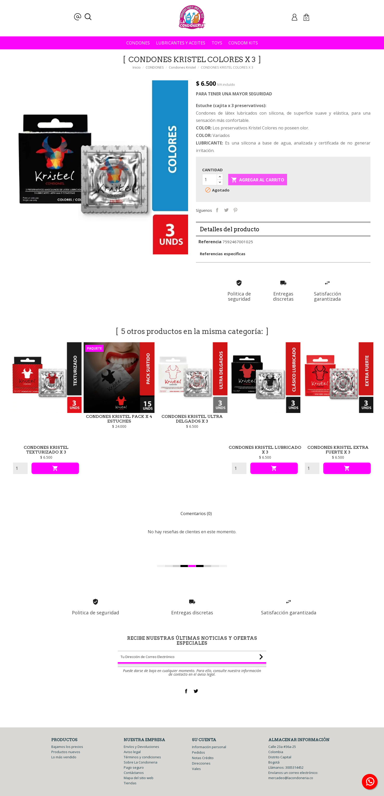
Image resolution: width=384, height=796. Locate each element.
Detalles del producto (229, 237)
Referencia (210, 249)
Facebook (186, 691)
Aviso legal (132, 751)
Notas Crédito (203, 757)
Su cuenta (204, 740)
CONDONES (138, 43)
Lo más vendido (63, 757)
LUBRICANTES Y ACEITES (180, 43)
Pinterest (243, 209)
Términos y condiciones (142, 757)
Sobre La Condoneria (140, 762)
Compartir (225, 209)
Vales (196, 768)
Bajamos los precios (67, 746)
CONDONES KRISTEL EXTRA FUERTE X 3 (338, 457)
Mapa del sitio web (138, 777)
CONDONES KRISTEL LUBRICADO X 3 (265, 457)
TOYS (217, 43)
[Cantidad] (209, 179)
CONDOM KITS (243, 43)
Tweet (234, 209)
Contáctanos (134, 772)
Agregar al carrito (257, 180)
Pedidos (198, 752)
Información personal (209, 747)
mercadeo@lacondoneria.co (290, 777)
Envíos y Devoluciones (141, 746)
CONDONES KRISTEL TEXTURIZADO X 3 (46, 457)
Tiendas (130, 783)
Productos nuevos (65, 751)
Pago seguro (134, 767)
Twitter (196, 691)
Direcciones (201, 763)
